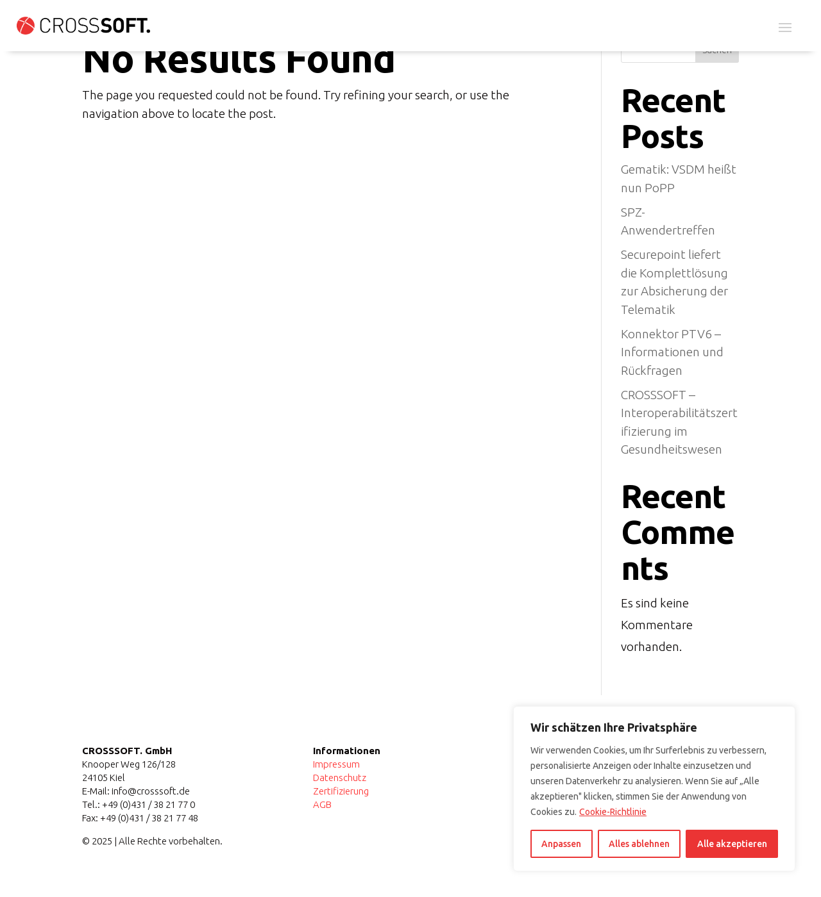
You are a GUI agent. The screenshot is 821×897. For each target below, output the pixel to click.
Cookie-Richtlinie (613, 812)
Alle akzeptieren (732, 844)
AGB (322, 804)
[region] (654, 788)
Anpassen (561, 844)
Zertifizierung (341, 791)
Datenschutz (339, 777)
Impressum (336, 764)
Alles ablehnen (639, 844)
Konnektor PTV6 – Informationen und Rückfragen (672, 352)
